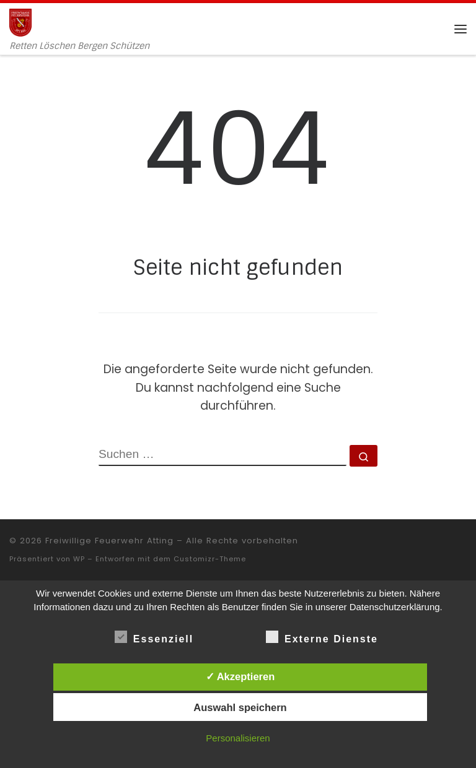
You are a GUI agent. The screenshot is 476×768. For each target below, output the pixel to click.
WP (79, 559)
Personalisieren (238, 738)
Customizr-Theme (210, 559)
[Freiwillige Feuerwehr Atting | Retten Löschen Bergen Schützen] (20, 21)
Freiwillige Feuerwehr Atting (109, 540)
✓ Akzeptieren (240, 676)
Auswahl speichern (239, 707)
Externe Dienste (322, 636)
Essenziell (154, 636)
